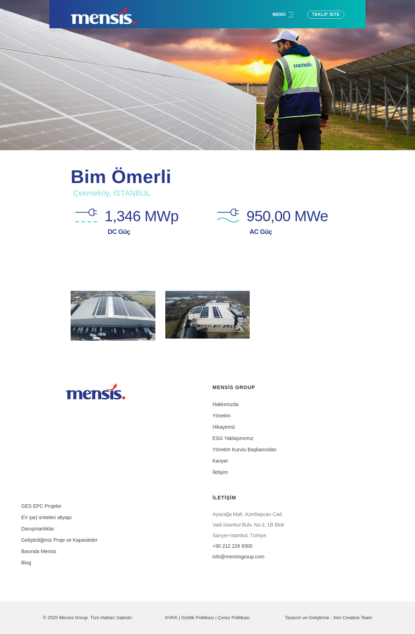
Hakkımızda (226, 404)
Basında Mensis (39, 551)
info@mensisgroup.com (239, 556)
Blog (26, 562)
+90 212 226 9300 (233, 546)
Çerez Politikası (234, 617)
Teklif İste (326, 14)
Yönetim (222, 415)
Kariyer (220, 461)
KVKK (171, 617)
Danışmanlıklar (37, 529)
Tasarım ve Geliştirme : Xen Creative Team (328, 617)
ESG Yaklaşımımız (233, 438)
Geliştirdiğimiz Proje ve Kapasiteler (59, 540)
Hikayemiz (224, 427)
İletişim (220, 472)
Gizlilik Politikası (197, 617)
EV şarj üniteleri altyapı (46, 517)
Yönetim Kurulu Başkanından (245, 449)
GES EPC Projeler (41, 506)
